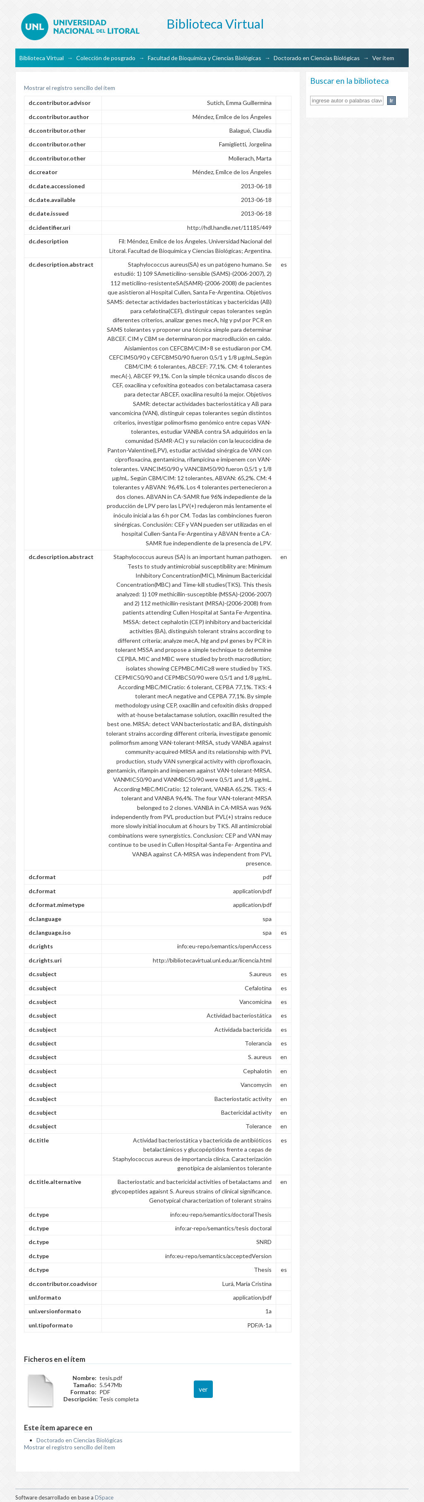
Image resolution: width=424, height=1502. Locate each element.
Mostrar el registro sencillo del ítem (69, 87)
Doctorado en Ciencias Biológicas (317, 57)
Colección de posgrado (105, 57)
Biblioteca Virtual (41, 57)
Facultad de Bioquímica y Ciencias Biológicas (204, 57)
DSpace (104, 1497)
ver (203, 1389)
